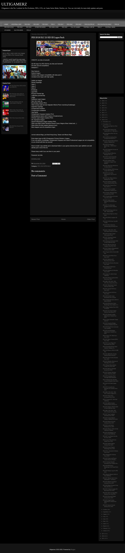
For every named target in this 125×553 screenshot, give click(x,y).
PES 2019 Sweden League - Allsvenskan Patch (109, 234)
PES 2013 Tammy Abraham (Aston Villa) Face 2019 (109, 373)
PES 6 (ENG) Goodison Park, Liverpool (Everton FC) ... (110, 137)
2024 (103, 105)
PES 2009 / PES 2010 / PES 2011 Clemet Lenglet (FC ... (110, 393)
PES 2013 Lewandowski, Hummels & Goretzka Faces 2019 (110, 388)
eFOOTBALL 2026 (16, 24)
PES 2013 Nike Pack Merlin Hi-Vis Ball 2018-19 (110, 166)
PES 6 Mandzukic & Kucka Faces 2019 (109, 455)
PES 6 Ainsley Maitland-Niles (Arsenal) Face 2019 (110, 193)
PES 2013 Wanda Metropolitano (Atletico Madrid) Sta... (110, 141)
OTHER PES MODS (40, 27)
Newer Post (35, 219)
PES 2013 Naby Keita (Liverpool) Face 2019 (109, 396)
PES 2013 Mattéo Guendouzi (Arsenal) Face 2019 (110, 482)
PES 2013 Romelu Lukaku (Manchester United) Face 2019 (109, 316)
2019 (103, 117)
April (104, 523)
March (104, 526)
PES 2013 (78, 24)
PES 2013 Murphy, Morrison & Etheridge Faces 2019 (110, 362)
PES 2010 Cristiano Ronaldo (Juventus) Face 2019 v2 (109, 157)
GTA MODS (7, 30)
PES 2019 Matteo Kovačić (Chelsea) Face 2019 (109, 422)
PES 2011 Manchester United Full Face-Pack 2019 (110, 285)
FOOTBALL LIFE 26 (89, 27)
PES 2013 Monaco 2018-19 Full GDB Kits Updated (110, 429)
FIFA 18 (117, 24)
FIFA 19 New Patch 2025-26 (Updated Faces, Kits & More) (17, 110)
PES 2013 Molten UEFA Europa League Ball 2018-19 (110, 170)
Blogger (73, 549)
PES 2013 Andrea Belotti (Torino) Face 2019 (109, 444)
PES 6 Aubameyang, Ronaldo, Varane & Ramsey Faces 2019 (110, 380)
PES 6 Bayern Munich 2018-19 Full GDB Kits (110, 475)
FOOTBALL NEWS (110, 27)
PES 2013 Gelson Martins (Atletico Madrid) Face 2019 (110, 418)
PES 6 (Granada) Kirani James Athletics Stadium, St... (110, 347)
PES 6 (53, 24)
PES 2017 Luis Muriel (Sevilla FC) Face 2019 (110, 437)
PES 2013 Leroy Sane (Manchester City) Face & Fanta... (109, 174)
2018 (103, 119)
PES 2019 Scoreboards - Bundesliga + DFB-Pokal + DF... (110, 146)
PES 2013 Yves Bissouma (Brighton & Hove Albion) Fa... (110, 206)
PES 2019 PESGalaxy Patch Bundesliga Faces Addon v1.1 (110, 304)
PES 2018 (69, 24)
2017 (103, 533)
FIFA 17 (100, 27)
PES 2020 (36, 24)
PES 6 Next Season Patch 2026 (17, 118)
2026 (103, 100)
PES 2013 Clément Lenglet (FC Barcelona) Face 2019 (110, 489)
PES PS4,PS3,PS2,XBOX (104, 24)
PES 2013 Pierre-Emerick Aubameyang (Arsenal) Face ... (110, 226)
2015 (103, 538)
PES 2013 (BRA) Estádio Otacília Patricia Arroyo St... (110, 404)
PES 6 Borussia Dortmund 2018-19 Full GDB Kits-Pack (110, 241)
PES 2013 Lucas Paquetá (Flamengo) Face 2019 (109, 448)
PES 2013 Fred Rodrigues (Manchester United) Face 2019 (109, 332)
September (105, 512)
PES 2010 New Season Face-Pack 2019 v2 (109, 186)
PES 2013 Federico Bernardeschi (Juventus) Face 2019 (110, 249)
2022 (103, 110)
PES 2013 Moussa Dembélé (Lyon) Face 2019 (109, 369)
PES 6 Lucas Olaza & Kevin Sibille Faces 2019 (109, 440)
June (104, 519)
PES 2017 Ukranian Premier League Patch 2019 (109, 238)
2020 (103, 115)
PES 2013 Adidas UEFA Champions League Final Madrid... (109, 162)
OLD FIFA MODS (18, 30)
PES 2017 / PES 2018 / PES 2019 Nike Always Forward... (110, 230)
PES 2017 (60, 24)
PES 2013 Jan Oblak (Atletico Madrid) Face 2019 (110, 178)
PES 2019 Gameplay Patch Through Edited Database (109, 376)
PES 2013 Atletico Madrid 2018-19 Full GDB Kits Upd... (110, 407)
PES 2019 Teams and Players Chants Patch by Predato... (110, 459)
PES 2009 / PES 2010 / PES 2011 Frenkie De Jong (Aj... (110, 411)
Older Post (91, 219)
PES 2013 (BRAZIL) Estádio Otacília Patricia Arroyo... (110, 354)
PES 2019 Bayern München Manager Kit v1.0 (109, 154)
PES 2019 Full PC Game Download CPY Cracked (109, 296)
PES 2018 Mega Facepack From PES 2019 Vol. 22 (110, 486)
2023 (103, 107)
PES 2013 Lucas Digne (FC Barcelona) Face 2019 (109, 343)
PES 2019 (45, 24)
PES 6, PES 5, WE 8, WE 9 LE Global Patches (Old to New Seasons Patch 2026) (14, 55)
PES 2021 (27, 24)
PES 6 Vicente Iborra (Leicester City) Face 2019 (110, 197)
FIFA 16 (29, 30)
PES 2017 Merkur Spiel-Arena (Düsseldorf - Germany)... (110, 478)
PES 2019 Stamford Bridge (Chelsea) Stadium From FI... (110, 324)
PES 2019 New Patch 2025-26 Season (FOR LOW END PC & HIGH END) (17, 95)
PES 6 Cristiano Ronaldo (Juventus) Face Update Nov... (110, 462)
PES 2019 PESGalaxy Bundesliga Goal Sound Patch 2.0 (110, 467)
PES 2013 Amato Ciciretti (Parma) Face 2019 (109, 506)
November (105, 124)
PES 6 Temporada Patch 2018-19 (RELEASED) (110, 300)
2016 (103, 536)
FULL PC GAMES (75, 27)
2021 (103, 112)
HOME (6, 24)
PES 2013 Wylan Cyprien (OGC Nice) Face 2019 (110, 278)
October (105, 509)
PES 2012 (19, 27)
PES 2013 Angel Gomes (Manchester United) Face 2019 (109, 502)
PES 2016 (28, 27)
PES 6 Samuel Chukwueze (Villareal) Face (109, 267)
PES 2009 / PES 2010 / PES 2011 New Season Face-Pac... (110, 282)
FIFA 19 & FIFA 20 (89, 24)
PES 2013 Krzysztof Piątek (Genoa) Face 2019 (109, 497)
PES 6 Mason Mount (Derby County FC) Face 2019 (109, 365)
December (105, 121)
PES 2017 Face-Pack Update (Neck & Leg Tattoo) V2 (109, 311)
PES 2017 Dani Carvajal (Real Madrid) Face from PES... (110, 493)
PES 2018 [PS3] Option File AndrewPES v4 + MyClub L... (110, 130)
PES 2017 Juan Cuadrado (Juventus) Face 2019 (109, 415)
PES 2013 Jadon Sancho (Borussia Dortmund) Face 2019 (110, 201)
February (105, 528)
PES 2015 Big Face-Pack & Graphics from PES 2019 (109, 245)
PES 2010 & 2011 (9, 27)
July (104, 516)
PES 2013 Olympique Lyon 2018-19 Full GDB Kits (109, 433)
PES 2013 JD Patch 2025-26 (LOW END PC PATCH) (16, 102)
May (104, 521)
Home (63, 219)
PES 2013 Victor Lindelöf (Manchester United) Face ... (110, 189)
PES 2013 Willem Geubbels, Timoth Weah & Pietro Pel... (110, 182)
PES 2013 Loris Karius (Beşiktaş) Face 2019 (108, 426)
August (105, 514)
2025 (103, 103)
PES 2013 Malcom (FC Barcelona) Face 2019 (108, 260)
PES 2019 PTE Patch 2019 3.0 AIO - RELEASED (110, 211)
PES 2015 (64, 27)
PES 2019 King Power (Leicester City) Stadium (110, 327)
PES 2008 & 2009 (53, 27)
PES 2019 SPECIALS (44, 166)
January (105, 530)
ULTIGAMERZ (14, 4)
